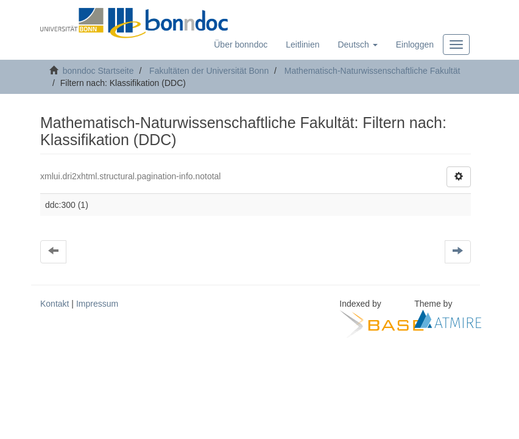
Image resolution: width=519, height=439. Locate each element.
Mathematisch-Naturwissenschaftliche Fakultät (372, 71)
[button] (357, 44)
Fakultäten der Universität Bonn (209, 71)
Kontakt (54, 304)
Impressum (97, 304)
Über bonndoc (240, 44)
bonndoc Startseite (98, 71)
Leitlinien (302, 44)
